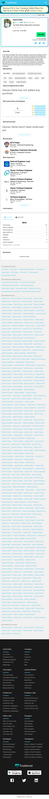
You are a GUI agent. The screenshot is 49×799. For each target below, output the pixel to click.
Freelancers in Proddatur (17, 505)
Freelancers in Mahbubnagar (7, 566)
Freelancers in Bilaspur (39, 432)
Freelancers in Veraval (16, 526)
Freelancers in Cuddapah (6, 587)
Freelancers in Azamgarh (6, 614)
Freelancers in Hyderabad (26, 301)
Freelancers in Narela (25, 359)
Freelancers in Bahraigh (6, 499)
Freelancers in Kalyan (38, 344)
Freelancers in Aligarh (19, 362)
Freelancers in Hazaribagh (19, 538)
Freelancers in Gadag (38, 526)
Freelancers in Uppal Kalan (19, 608)
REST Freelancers (15, 272)
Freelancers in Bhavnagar (16, 368)
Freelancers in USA (16, 633)
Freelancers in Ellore (17, 496)
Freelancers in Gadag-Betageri (28, 511)
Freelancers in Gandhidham (18, 520)
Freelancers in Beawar (16, 578)
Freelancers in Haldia (15, 514)
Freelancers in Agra (17, 341)
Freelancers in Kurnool (39, 386)
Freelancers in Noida (5, 307)
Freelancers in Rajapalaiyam (39, 590)
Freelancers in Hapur (18, 450)
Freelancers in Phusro (28, 493)
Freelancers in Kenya (6, 630)
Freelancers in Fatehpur (6, 520)
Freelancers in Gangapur (32, 602)
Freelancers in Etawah (39, 441)
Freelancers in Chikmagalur (30, 599)
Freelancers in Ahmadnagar (20, 405)
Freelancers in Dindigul (28, 429)
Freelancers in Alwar (28, 432)
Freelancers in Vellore (40, 383)
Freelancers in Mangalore (26, 399)
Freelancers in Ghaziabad (6, 310)
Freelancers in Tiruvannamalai (7, 563)
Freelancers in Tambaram (6, 508)
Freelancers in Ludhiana (17, 316)
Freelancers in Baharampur (7, 502)
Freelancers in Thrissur (30, 326)
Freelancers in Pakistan (6, 633)
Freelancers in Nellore (18, 402)
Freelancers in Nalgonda (38, 596)
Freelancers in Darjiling (6, 593)
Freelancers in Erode (40, 374)
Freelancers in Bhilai (40, 365)
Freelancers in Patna (17, 319)
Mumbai (17, 22)
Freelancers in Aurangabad (7, 353)
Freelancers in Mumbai (27, 298)
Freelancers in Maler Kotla (7, 620)
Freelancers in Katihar (19, 490)
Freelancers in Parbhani (6, 432)
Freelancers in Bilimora (28, 380)
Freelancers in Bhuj (17, 572)
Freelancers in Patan (5, 611)
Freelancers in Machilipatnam (7, 490)
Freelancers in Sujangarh (6, 496)
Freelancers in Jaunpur (19, 517)
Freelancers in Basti (17, 617)
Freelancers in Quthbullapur (7, 465)
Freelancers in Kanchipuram (28, 468)
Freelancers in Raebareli (41, 490)
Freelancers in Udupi (40, 520)
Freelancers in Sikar (28, 481)
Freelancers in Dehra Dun (29, 374)
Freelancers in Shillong (38, 572)
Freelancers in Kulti (17, 423)
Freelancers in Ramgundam (17, 389)
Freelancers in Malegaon (19, 392)
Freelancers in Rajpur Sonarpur (39, 395)
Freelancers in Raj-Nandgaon (37, 544)
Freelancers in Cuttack (6, 371)
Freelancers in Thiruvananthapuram (38, 359)
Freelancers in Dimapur (19, 566)
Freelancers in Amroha (38, 505)
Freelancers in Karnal (18, 465)
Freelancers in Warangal (27, 371)
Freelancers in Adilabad (36, 605)
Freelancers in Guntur (27, 329)
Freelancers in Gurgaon (38, 301)
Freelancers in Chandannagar (39, 499)
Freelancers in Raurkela (18, 374)
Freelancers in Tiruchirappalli (38, 350)
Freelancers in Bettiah (17, 587)
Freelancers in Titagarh (39, 584)
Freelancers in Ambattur (18, 411)
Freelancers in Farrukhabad (40, 450)
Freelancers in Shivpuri (26, 523)
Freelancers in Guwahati (6, 329)
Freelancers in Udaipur (39, 322)
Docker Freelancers (14, 269)
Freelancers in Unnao (6, 529)
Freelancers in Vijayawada (7, 322)
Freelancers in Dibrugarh (17, 596)
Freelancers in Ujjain (5, 389)
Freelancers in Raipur (6, 338)
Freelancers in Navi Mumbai (17, 338)
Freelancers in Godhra (17, 575)
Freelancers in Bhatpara (17, 386)
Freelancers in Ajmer (28, 377)
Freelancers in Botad (26, 611)
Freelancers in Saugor (28, 447)
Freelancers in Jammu (28, 386)
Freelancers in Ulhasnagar (39, 377)
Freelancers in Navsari (41, 511)
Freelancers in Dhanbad (30, 347)
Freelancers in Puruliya (6, 596)
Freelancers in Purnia (6, 484)
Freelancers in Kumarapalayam (19, 487)
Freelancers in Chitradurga (18, 560)
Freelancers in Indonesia (28, 627)
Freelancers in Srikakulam (6, 608)
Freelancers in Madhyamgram (37, 529)
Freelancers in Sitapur (15, 523)
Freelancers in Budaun (16, 529)
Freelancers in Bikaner (17, 335)
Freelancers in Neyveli (6, 505)
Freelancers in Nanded (38, 371)
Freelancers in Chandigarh (7, 304)
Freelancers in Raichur (30, 462)
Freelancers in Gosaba (16, 468)
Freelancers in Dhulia (41, 405)
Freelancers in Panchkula (17, 481)
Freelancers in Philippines (38, 630)
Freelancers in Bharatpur (29, 459)
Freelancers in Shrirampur (18, 462)
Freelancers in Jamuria (6, 532)
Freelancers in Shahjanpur (29, 417)
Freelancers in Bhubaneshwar (7, 362)
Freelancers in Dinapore (29, 541)
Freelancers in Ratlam (29, 453)
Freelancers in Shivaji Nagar (20, 353)
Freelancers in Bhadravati (36, 523)
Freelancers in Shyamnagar (7, 392)
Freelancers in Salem (27, 356)
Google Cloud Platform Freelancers (8, 275)
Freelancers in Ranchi (6, 332)
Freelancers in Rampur (26, 426)
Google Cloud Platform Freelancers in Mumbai (31, 291)
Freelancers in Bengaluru (16, 307)
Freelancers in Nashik (18, 344)
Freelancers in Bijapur (18, 435)
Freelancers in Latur (41, 408)
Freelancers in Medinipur (6, 541)
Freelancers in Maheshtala (29, 389)
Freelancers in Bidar (15, 474)
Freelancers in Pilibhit (6, 578)
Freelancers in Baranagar (6, 441)
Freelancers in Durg (5, 444)
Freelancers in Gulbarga (6, 386)
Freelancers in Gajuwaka (18, 441)
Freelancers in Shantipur (41, 547)
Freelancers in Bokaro (17, 371)
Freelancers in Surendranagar (20, 502)
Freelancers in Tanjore (38, 429)
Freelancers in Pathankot (18, 508)
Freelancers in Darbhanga (17, 432)
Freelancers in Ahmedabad (39, 304)
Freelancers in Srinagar (6, 356)
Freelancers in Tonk (26, 544)
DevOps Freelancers (40, 269)
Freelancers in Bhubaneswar (29, 313)
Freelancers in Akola (16, 395)
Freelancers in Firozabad (38, 420)
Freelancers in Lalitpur (38, 587)
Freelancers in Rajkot (40, 310)
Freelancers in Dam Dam (28, 593)
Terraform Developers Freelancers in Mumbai (10, 291)
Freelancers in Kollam (31, 405)
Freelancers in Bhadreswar (7, 599)
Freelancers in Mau (38, 447)
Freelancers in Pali (28, 471)
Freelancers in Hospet (16, 484)
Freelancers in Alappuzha (6, 453)
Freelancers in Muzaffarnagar (29, 408)
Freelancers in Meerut (6, 347)
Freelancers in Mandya (18, 569)
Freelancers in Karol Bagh (38, 380)
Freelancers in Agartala (25, 474)
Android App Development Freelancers (27, 269)
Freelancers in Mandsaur (16, 590)
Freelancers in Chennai (38, 298)
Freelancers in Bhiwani (30, 490)
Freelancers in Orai (27, 532)
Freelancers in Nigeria (27, 630)
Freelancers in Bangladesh (7, 627)
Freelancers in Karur (29, 456)
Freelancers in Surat (27, 307)
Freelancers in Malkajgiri (29, 547)
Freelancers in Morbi (39, 608)
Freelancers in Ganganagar (7, 459)
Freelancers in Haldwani (28, 557)
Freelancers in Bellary (28, 411)
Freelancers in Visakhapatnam (29, 316)
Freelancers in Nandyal (30, 520)
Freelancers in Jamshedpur (39, 341)
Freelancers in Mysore (38, 356)
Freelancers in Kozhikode (6, 374)
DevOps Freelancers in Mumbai (27, 285)
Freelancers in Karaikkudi (17, 499)
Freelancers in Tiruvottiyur (16, 447)
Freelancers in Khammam (25, 514)
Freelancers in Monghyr (36, 474)
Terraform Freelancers (33, 272)
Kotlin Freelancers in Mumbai (35, 288)
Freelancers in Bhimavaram (17, 554)
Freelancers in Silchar (39, 541)
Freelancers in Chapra (39, 478)
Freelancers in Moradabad (7, 365)
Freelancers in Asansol (6, 383)
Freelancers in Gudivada (29, 614)
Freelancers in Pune (16, 301)
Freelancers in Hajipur (39, 569)
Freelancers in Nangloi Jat (32, 487)
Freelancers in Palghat (6, 575)
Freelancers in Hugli (27, 505)
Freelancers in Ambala (17, 550)
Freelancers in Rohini (6, 359)
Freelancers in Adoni (5, 526)
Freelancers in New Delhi (28, 335)
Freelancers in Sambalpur (27, 526)
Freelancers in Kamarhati (6, 414)
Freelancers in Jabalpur (6, 335)
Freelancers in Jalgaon (6, 395)
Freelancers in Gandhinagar (38, 484)
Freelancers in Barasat (40, 423)
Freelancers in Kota (37, 332)
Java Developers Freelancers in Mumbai (9, 282)
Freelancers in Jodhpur (18, 322)
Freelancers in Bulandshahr (39, 481)
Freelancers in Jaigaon (17, 532)
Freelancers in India (39, 627)
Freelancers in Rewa (5, 474)
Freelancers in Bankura (29, 569)
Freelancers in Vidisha (18, 557)
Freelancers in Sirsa (28, 499)
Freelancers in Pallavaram (6, 535)
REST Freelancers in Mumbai (21, 288)
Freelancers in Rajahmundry (7, 405)
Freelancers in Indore (28, 304)
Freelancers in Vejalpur (18, 599)
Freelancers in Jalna (5, 438)
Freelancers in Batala (6, 554)
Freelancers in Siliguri (17, 380)
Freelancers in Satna (28, 441)
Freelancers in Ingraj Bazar (7, 517)
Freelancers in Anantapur (18, 453)
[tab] (8, 217)
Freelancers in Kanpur (39, 319)
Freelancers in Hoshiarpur (37, 532)
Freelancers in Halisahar (17, 584)
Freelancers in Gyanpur (6, 481)
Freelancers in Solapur (31, 353)
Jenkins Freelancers (5, 272)
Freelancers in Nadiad (28, 478)
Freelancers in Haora (26, 350)
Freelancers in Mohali (6, 326)
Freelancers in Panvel (28, 584)
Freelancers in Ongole (16, 511)
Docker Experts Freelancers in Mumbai (27, 282)
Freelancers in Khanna (16, 611)
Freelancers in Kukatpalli (6, 411)
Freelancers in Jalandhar (6, 319)
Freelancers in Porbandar (6, 560)
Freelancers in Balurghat (29, 554)
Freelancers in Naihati (15, 444)
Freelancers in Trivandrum (28, 319)
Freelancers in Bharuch (31, 538)
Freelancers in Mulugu (6, 426)
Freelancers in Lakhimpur (6, 557)
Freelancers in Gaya (5, 399)
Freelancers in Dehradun (16, 332)
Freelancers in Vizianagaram (33, 502)
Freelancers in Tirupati (26, 444)
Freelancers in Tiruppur (17, 356)
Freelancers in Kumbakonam (30, 517)
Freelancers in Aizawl (28, 435)
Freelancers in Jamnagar (17, 383)
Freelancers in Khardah (36, 581)
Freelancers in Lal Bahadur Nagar (18, 438)
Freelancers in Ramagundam (7, 456)
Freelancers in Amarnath (18, 471)
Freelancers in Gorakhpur (6, 344)
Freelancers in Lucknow (37, 307)
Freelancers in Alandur (31, 535)
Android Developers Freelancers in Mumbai (10, 285)
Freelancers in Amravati (28, 368)
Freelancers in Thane (17, 313)
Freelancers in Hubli (15, 359)
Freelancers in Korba (15, 399)
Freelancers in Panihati (29, 402)
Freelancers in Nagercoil (29, 465)
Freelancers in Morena (16, 544)
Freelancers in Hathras (28, 587)
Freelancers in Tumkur (28, 420)
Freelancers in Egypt (18, 627)
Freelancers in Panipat (17, 429)
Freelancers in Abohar (26, 578)
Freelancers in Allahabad (6, 350)
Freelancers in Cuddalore (39, 508)
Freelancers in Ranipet (38, 435)
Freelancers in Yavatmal (6, 584)
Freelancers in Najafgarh (27, 341)
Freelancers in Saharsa (41, 550)
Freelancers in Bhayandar (6, 377)
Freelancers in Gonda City (6, 572)
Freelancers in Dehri (5, 581)
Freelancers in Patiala (28, 414)
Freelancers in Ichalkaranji (7, 435)
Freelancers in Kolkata (6, 301)
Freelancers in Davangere (31, 392)
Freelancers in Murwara (6, 487)
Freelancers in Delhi (5, 298)
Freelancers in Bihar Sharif (7, 450)
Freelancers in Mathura (18, 414)
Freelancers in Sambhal (27, 484)
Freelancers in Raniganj (39, 575)
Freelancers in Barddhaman (28, 423)
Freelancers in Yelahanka (18, 614)
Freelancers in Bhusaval (28, 496)
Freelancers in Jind (26, 529)
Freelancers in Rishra (36, 611)
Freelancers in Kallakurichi (29, 338)
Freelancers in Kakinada (6, 429)
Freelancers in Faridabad (40, 313)
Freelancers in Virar (19, 547)
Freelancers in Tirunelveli (6, 341)
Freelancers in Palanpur (17, 593)
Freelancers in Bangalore (16, 298)
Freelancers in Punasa (18, 408)
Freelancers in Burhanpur (17, 478)
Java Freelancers (5, 269)
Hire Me (41, 34)
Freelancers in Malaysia (16, 630)
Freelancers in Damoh (25, 605)
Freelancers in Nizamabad (7, 423)
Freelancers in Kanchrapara (31, 563)
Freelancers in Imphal (6, 468)
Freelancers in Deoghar (6, 478)
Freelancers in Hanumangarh (19, 535)
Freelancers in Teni (17, 350)
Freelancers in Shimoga (6, 420)
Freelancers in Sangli (38, 368)
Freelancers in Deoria (15, 581)
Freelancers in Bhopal (18, 310)
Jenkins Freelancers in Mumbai (8, 288)
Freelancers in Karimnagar (7, 462)
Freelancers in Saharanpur (29, 383)
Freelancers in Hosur (18, 459)
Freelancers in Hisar (16, 426)
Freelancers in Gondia (27, 590)
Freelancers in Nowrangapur (18, 347)
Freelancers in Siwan (15, 605)
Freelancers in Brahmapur (17, 417)
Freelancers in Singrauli (17, 493)
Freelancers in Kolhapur (6, 380)
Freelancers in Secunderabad (18, 326)
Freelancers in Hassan (26, 581)
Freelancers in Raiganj (37, 514)
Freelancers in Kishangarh (28, 575)
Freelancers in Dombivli (41, 347)
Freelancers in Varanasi (39, 335)
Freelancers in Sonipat (36, 444)
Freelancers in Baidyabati (6, 617)
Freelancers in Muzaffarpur (40, 411)
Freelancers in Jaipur (17, 304)
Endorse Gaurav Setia (24, 134)
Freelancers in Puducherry (30, 365)
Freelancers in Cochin (29, 322)
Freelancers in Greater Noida (38, 426)
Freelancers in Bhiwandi (18, 365)
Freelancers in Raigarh (6, 602)
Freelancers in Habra (39, 557)
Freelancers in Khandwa (39, 496)
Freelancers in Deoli (5, 605)
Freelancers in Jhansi (37, 399)
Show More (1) (24, 205)
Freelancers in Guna (41, 535)
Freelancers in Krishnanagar (29, 550)
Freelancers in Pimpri (28, 344)
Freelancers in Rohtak (17, 420)
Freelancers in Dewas (30, 438)
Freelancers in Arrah (39, 465)
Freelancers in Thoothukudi (7, 402)
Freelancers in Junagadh (39, 493)
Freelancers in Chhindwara (7, 569)
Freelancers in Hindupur (27, 572)
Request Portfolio (24, 98)
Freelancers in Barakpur (6, 550)
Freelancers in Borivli (6, 368)
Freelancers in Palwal (28, 596)
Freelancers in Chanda (39, 414)
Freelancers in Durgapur (18, 377)
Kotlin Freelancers (24, 272)
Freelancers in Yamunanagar (39, 471)
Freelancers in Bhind (29, 508)
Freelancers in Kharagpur (6, 471)
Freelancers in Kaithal (40, 554)
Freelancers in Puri (5, 514)
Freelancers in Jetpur (30, 608)
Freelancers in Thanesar (30, 560)
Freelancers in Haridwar (6, 493)
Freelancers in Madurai (40, 326)
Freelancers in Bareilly (30, 362)
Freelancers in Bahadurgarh (7, 538)
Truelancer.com (28, 796)
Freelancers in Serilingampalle (7, 547)
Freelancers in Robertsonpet (31, 566)
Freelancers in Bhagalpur (6, 408)
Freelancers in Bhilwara (6, 417)
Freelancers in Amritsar (37, 329)
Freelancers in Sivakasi (19, 456)
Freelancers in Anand (19, 563)
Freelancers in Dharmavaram (39, 617)
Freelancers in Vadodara (6, 313)
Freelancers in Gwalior (27, 332)
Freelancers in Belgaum (27, 395)
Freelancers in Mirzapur (40, 468)
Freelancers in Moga (36, 578)
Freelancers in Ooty (39, 456)
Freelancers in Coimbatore (29, 310)
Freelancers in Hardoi (39, 593)
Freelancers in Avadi (5, 447)
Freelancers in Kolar (5, 590)
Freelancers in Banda (6, 544)
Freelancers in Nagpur (6, 316)
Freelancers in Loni (5, 523)
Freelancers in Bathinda (28, 450)
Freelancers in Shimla (6, 511)
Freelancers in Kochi (17, 329)
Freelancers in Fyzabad (18, 541)
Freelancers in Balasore (27, 617)
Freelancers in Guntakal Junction (19, 602)
